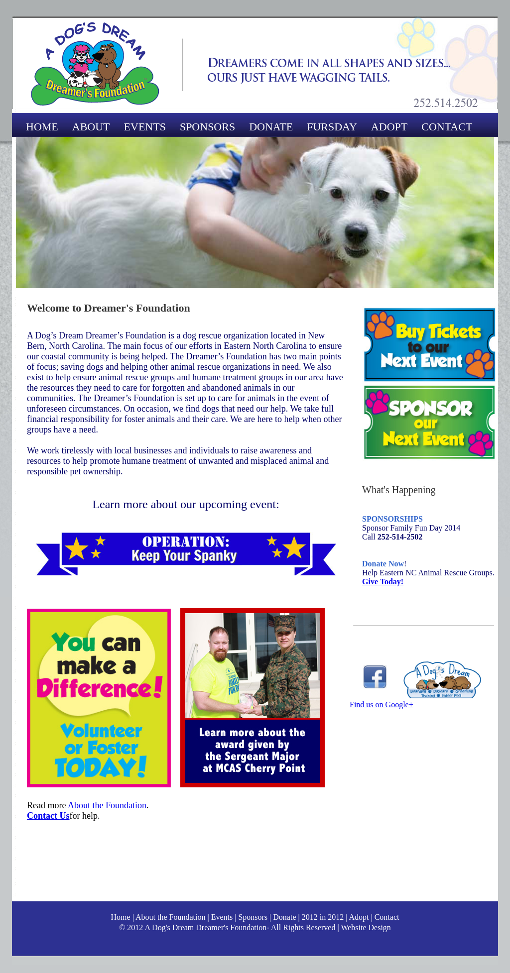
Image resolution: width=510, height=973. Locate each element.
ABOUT (91, 126)
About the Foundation (107, 805)
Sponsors (252, 917)
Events (221, 917)
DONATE (271, 126)
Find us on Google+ (381, 704)
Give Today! (382, 581)
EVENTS (145, 126)
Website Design (365, 927)
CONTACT (446, 126)
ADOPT (389, 126)
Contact (387, 917)
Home (120, 917)
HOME (42, 126)
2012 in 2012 (323, 917)
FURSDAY (332, 126)
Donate (284, 917)
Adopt (359, 917)
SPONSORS (207, 126)
